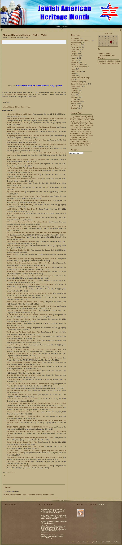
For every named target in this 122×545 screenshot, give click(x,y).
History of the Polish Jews (16, 246)
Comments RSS (113, 542)
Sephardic (74, 97)
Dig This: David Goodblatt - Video (18, 328)
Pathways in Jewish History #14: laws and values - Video (26, 416)
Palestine (74, 93)
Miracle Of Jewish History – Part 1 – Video (25, 35)
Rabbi (73, 95)
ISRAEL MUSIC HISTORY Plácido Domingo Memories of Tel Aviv (30, 384)
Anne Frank (75, 38)
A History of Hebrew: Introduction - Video (22, 310)
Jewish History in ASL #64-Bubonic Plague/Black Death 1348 (27, 271)
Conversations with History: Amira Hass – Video (40, 494)
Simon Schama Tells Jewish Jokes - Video (22, 399)
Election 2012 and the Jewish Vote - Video (22, 442)
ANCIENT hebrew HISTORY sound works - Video (24, 336)
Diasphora (74, 51)
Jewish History (11, 472)
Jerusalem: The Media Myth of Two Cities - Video (23, 280)
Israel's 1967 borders (14, 187)
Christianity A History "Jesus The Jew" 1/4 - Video (24, 366)
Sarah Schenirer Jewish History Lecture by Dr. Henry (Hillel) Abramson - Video (34, 407)
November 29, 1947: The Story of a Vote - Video (24, 375)
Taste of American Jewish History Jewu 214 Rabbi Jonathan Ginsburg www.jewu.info (36, 118)
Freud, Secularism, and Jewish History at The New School (26, 140)
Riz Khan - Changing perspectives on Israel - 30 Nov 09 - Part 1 (30, 263)
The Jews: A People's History (16, 237)
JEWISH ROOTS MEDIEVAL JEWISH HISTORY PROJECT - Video (30, 427)
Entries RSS (105, 542)
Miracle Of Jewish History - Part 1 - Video (17, 107)
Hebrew (74, 60)
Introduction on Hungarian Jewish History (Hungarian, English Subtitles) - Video (34, 457)
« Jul (98, 49)
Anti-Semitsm (76, 45)
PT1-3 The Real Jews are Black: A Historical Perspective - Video (29, 315)
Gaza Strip (75, 56)
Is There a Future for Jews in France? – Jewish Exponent (81, 129)
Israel (8, 388)
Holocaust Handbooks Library (108, 63)
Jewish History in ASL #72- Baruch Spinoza (23, 164)
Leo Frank (74, 90)
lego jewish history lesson (16, 192)
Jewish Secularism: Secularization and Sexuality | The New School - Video (34, 358)
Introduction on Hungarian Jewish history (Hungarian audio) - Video (30, 438)
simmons (12, 37)
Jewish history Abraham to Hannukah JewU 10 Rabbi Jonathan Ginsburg (31, 127)
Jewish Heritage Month (79, 84)
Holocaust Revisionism (79, 67)
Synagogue (75, 101)
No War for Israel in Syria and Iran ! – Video (15, 494)
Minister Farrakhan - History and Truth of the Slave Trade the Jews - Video (34, 349)
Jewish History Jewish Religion (17, 183)
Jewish (73, 75)
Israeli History (76, 71)
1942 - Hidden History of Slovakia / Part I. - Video (24, 362)
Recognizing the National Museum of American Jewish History (28, 136)
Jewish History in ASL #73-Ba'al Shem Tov (22, 209)
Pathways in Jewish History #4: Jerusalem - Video (24, 412)
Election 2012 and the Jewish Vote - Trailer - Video (25, 446)
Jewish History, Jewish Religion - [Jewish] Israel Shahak (26, 159)
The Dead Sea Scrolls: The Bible (18, 250)
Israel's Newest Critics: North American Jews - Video (25, 302)
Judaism (74, 88)
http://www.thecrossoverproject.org (16, 94)
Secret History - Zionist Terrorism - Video (22, 394)
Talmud (73, 104)
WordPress (83, 542)
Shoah (73, 99)
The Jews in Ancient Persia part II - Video (22, 353)
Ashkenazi (74, 47)
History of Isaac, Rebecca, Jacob (18, 289)
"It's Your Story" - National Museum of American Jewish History (28, 149)
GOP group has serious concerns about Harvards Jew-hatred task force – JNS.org (81, 143)
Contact (65, 26)
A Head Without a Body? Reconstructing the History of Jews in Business (31, 259)
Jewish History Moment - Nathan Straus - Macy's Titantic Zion (28, 196)
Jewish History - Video (14, 323)
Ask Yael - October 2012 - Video (18, 461)
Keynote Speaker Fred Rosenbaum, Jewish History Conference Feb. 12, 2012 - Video (36, 403)
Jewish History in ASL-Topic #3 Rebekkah (21, 131)
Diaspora (74, 54)
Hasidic (73, 58)
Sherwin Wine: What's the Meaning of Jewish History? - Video (29, 293)
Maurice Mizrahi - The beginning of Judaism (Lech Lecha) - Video (30, 466)
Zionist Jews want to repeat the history (21, 241)
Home (58, 26)
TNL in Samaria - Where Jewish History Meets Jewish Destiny (27, 222)
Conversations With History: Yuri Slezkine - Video (24, 341)
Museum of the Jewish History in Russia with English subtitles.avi (30, 267)
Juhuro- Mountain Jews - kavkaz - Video (21, 319)
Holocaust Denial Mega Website (109, 61)
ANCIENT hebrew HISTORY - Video (19, 297)
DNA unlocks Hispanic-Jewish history (19, 114)
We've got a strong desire (15, 213)
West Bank (75, 106)
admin (101, 504)
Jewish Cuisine (76, 82)
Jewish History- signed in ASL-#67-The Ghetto (23, 218)
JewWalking (11, 254)
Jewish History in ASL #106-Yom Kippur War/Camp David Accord (29, 200)
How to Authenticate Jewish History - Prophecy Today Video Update (30, 276)
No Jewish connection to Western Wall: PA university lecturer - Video (30, 284)
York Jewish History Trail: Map (17, 390)
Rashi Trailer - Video (14, 379)
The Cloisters (97, 542)
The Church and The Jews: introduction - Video (23, 332)
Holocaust (74, 62)
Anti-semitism (76, 43)
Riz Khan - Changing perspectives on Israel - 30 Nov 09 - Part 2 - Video (31, 306)
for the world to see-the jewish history (20, 205)
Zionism (74, 108)
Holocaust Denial (77, 65)
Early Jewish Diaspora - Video (17, 345)
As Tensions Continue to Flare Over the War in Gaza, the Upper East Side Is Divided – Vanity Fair (82, 124)
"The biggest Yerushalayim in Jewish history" (23, 174)
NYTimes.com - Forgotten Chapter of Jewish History (24, 179)
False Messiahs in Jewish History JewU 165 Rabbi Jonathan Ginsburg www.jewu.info (36, 144)
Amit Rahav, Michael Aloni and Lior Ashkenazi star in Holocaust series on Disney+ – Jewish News (82, 118)
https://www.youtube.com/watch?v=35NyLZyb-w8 (39, 86)
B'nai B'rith (75, 49)
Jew (72, 73)
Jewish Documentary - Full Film (18, 123)
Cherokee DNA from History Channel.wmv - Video (24, 371)
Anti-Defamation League (79, 40)
